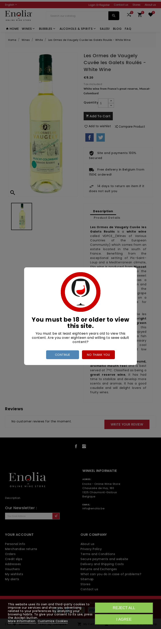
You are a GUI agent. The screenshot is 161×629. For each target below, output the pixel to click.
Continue (62, 355)
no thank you (98, 355)
